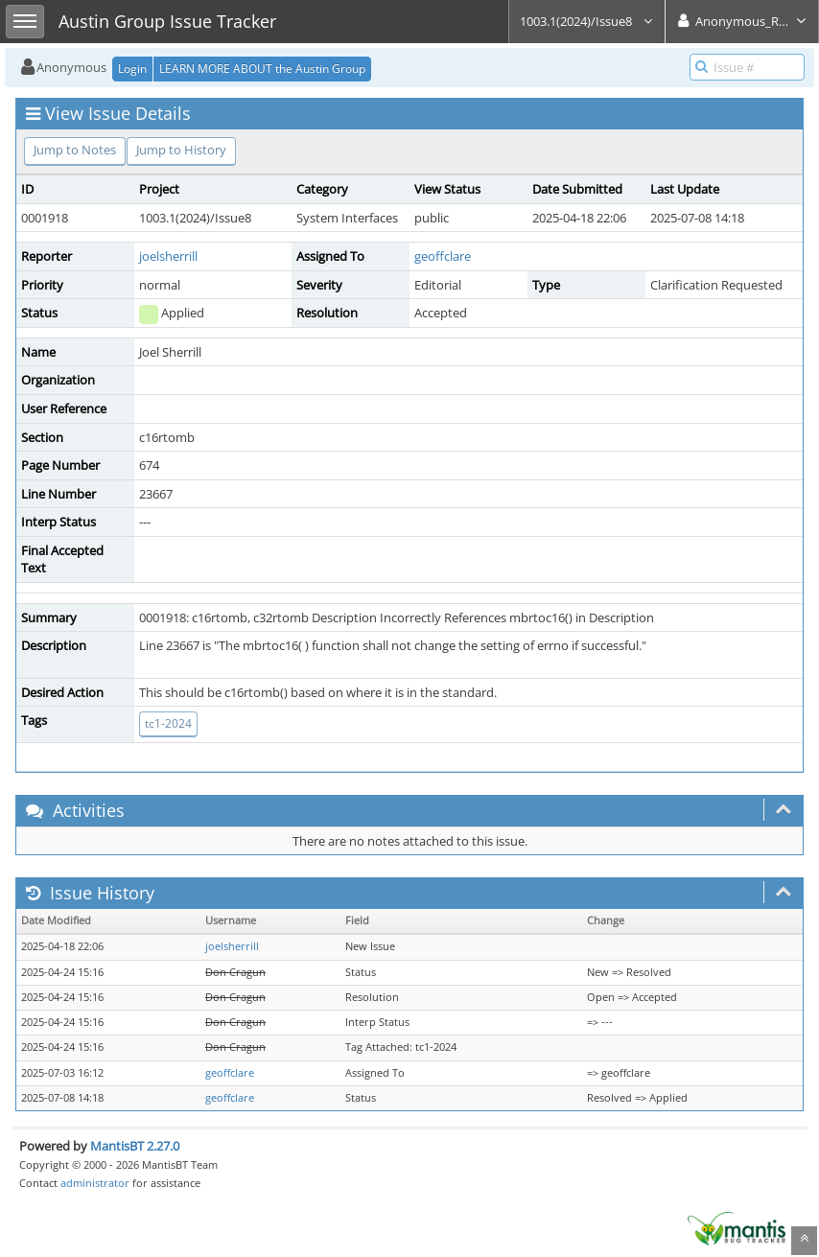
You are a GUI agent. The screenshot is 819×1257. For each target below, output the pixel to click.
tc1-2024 (168, 723)
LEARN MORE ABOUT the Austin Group (262, 68)
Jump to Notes (75, 149)
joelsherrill (168, 256)
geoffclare (442, 256)
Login (132, 68)
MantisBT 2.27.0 (134, 1145)
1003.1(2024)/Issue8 (587, 21)
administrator (94, 1183)
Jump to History (181, 149)
